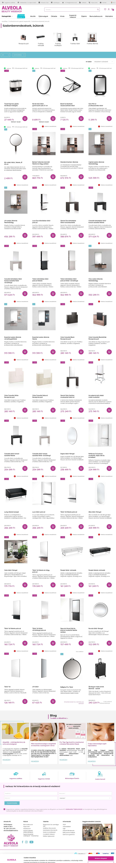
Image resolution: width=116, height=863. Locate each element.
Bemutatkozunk (28, 824)
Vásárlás (45, 821)
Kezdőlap (4, 21)
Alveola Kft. (7, 821)
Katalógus (55, 2)
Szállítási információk (49, 828)
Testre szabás (100, 855)
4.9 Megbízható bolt (69, 2)
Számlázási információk (50, 830)
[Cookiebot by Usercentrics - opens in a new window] (12, 859)
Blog (53, 715)
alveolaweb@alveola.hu (11, 830)
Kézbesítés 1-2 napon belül (27, 2)
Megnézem (6, 760)
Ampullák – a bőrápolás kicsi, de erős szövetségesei (14, 743)
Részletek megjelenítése (32, 859)
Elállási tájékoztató (48, 836)
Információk (67, 821)
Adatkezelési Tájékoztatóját (73, 809)
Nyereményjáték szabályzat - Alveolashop (31, 835)
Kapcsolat (93, 2)
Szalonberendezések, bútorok (40, 21)
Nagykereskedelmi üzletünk (91, 821)
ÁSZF (64, 824)
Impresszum (27, 828)
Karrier (103, 2)
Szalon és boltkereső (49, 832)
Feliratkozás (12, 803)
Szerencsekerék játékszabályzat (28, 831)
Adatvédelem (67, 826)
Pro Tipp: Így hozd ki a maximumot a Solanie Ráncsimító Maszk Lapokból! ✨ (72, 744)
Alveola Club (43, 2)
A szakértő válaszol (49, 834)
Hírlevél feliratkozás (68, 830)
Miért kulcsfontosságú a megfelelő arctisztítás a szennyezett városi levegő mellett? (43, 745)
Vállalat (82, 2)
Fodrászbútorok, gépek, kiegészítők (19, 21)
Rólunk (25, 821)
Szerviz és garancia (68, 834)
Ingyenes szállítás (8, 2)
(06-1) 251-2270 (10, 828)
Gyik (64, 828)
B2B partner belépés (69, 832)
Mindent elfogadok (101, 850)
